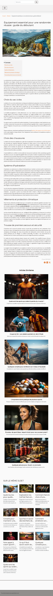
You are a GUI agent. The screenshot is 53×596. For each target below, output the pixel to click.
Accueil (4, 16)
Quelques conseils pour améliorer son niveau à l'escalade (26, 367)
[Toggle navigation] (4, 8)
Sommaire (7, 62)
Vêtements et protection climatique (12, 72)
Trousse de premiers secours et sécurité (13, 75)
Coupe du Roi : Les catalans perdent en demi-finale (26, 334)
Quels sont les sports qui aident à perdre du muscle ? (26, 301)
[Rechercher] (24, 2)
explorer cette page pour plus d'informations (41, 130)
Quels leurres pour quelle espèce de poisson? (8, 498)
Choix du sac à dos (8, 65)
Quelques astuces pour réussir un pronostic (26, 465)
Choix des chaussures (9, 67)
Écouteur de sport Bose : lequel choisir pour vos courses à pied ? (26, 432)
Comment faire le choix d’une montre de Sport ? (42, 498)
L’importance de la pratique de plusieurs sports (26, 399)
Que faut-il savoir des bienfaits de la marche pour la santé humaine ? (26, 522)
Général (8, 16)
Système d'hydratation (9, 70)
